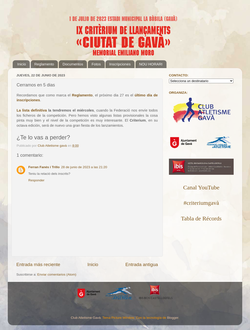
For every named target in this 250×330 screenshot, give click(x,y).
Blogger (172, 318)
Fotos (96, 64)
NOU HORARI (151, 64)
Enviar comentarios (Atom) (56, 274)
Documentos (72, 64)
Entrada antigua (141, 264)
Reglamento (44, 64)
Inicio (21, 64)
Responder (36, 180)
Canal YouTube (201, 187)
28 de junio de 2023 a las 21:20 (84, 167)
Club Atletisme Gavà (86, 318)
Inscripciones (120, 64)
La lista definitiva (32, 110)
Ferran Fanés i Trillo (44, 167)
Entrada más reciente (38, 264)
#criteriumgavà (201, 203)
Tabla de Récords (201, 218)
